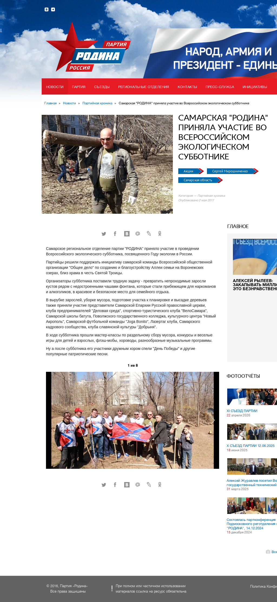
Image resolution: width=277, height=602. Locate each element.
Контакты (187, 87)
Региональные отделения (143, 87)
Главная (50, 103)
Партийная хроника (97, 103)
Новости (54, 87)
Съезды (102, 87)
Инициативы (255, 87)
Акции (189, 171)
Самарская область (198, 180)
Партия (79, 87)
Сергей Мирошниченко (230, 171)
